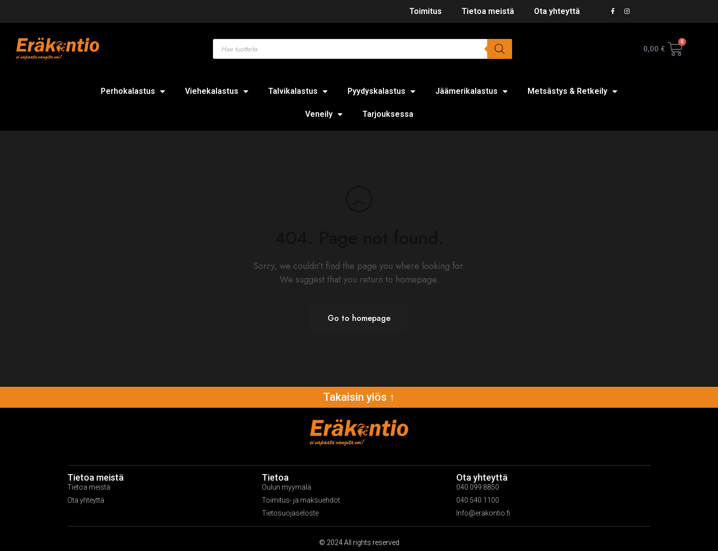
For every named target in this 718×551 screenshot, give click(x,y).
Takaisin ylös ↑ (359, 397)
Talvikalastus (298, 91)
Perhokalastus (133, 91)
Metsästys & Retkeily (572, 91)
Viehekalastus (216, 91)
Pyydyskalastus (381, 91)
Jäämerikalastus (471, 91)
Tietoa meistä (488, 11)
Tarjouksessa (387, 114)
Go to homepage (359, 318)
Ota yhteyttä (557, 11)
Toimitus (425, 11)
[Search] (499, 49)
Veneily (324, 114)
